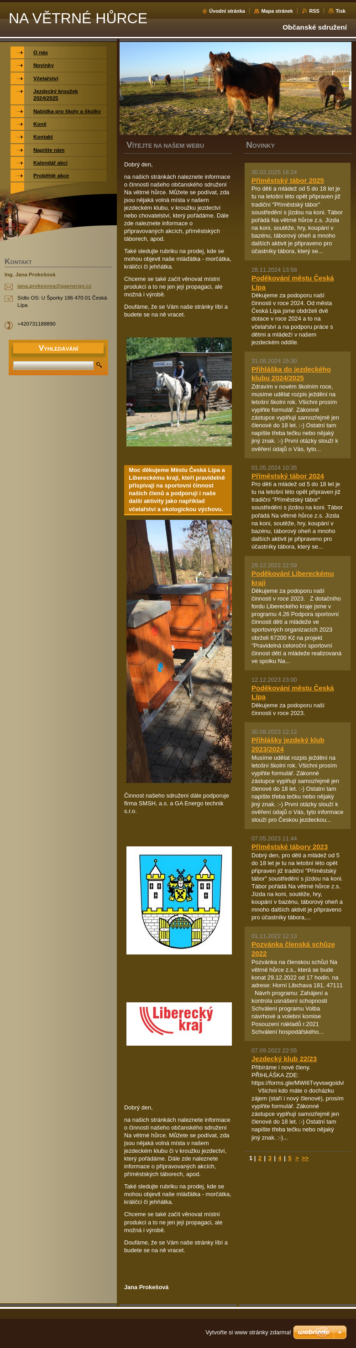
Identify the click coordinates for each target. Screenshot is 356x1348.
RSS (314, 11)
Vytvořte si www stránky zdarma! (248, 1332)
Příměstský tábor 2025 (287, 180)
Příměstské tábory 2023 (289, 846)
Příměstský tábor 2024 (287, 476)
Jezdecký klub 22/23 (284, 1059)
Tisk (340, 11)
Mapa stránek (277, 11)
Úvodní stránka (227, 11)
